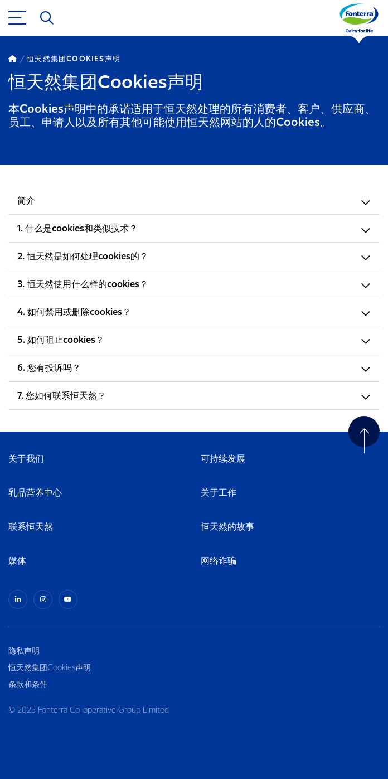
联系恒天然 (30, 527)
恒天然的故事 (227, 527)
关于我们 (26, 459)
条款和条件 (27, 685)
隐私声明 (24, 651)
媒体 (17, 561)
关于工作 (218, 493)
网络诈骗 (218, 561)
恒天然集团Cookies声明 (49, 668)
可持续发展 (223, 459)
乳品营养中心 (35, 493)
